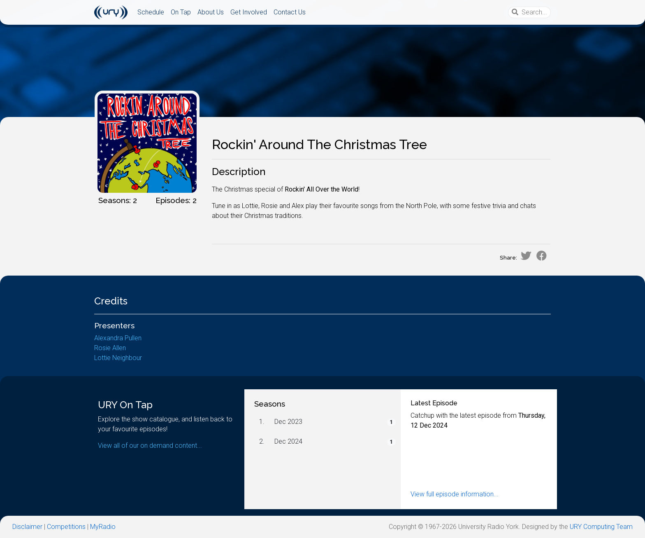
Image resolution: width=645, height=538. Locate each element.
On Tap (181, 12)
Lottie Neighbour (118, 358)
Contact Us (290, 12)
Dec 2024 (288, 441)
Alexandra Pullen (118, 338)
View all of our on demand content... (150, 445)
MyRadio (103, 527)
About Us (210, 12)
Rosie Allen (110, 348)
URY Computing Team (601, 527)
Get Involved (248, 12)
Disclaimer (27, 527)
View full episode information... (455, 494)
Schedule (150, 12)
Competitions (66, 527)
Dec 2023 (288, 422)
